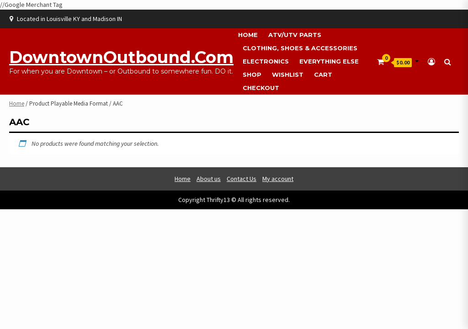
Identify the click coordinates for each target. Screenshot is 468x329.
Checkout (261, 87)
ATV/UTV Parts (294, 34)
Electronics (266, 61)
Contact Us (241, 179)
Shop (252, 74)
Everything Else (329, 61)
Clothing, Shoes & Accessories (300, 48)
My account (277, 179)
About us (209, 179)
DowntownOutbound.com (121, 57)
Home (248, 34)
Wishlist (287, 74)
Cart (323, 74)
